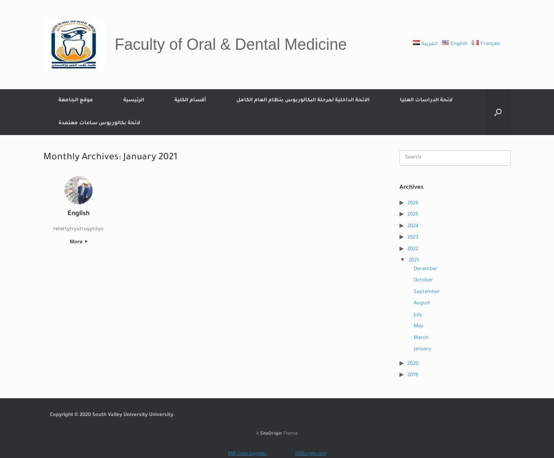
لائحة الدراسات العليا (426, 100)
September (427, 292)
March (421, 338)
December (426, 269)
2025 (413, 215)
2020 (413, 364)
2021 (414, 261)
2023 (412, 238)
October (423, 281)
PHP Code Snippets (247, 454)
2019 (412, 375)
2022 (412, 249)
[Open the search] (498, 112)
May (418, 326)
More (78, 242)
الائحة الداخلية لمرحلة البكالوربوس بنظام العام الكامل (303, 100)
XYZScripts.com (310, 454)
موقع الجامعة (75, 100)
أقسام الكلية (190, 100)
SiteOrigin (271, 434)
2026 (413, 203)
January (422, 349)
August (422, 303)
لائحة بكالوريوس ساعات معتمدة (99, 123)
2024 (413, 226)
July (418, 315)
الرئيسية (133, 100)
